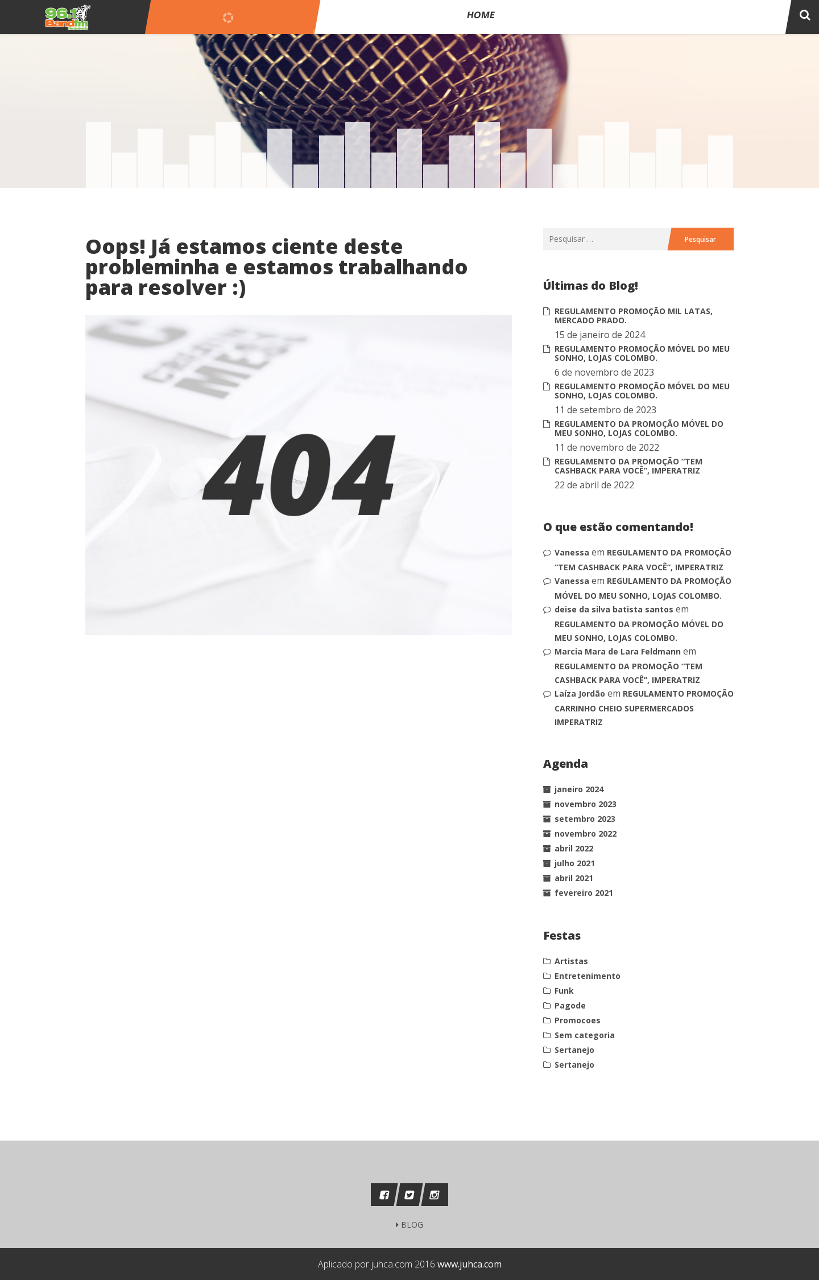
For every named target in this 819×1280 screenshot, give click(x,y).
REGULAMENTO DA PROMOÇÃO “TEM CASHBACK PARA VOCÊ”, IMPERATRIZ (628, 466)
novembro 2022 (586, 833)
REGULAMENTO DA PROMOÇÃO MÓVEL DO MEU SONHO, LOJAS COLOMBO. (639, 428)
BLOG (409, 1224)
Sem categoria (585, 1035)
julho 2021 (575, 863)
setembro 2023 (585, 818)
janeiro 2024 (579, 789)
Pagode (570, 1005)
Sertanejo (574, 1049)
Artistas (571, 961)
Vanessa (572, 552)
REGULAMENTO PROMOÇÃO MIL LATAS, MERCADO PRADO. (634, 316)
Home (551, 18)
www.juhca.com (469, 1264)
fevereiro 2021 (584, 892)
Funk (564, 990)
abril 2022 (574, 848)
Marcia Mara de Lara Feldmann (618, 651)
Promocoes (578, 1020)
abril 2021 (574, 877)
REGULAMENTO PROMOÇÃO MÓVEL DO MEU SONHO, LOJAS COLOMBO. (642, 353)
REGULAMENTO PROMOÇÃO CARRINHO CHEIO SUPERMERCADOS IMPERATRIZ (644, 707)
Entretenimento (588, 975)
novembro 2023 (586, 804)
